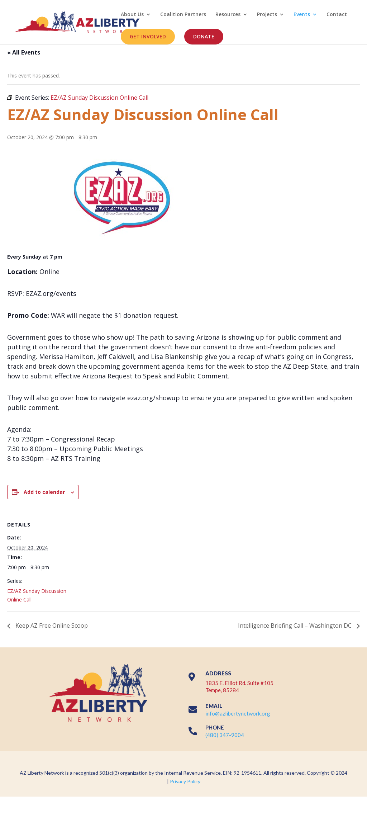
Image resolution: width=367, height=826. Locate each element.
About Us (132, 15)
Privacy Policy (185, 781)
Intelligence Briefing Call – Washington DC (295, 625)
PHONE (214, 727)
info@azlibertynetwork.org (237, 713)
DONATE (203, 36)
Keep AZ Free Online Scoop (51, 625)
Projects (267, 15)
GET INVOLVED (148, 36)
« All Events (23, 52)
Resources (227, 15)
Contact (337, 15)
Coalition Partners (183, 15)
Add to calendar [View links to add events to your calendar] (44, 491)
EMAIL (213, 706)
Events (302, 15)
